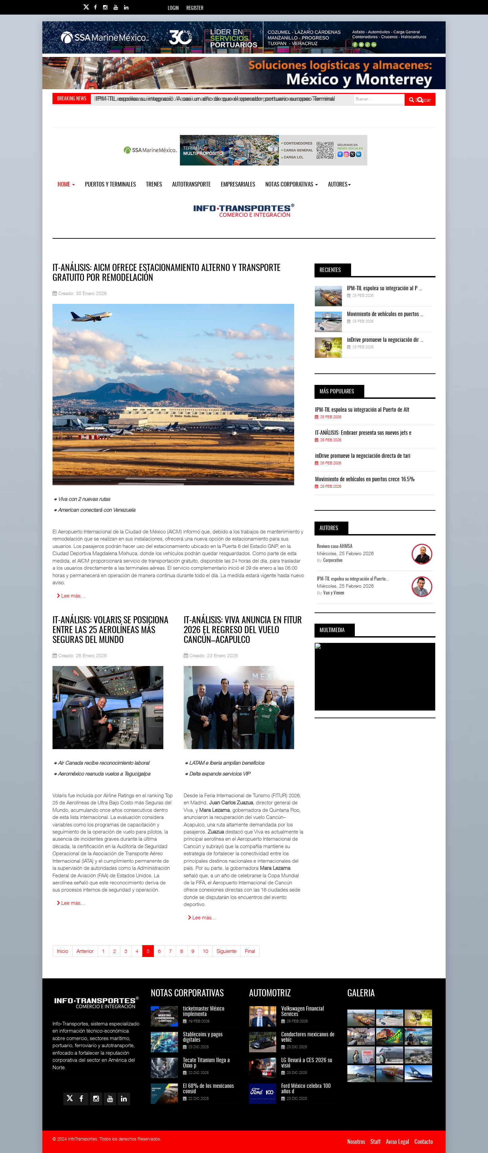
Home (66, 185)
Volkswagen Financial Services (302, 1011)
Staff (375, 1142)
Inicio (62, 951)
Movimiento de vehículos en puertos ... (385, 314)
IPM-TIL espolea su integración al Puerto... (353, 579)
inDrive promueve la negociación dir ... (385, 340)
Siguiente (227, 951)
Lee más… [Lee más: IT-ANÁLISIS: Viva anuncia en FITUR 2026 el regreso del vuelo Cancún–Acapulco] (202, 917)
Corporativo (333, 561)
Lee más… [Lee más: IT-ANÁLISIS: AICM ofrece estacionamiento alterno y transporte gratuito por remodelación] (71, 595)
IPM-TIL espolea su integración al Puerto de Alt (362, 410)
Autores (339, 185)
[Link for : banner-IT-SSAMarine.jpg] (244, 37)
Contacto (423, 1142)
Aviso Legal (397, 1142)
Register (194, 8)
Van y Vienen (333, 593)
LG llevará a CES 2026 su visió (306, 1063)
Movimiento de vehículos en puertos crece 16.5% (364, 479)
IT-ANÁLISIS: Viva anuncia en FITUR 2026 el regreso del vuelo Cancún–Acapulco (243, 630)
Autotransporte (191, 185)
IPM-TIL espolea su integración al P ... (384, 288)
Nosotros (356, 1142)
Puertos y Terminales (110, 185)
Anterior (85, 951)
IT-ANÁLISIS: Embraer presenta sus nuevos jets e (363, 433)
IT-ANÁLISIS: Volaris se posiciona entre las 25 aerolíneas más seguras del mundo (110, 630)
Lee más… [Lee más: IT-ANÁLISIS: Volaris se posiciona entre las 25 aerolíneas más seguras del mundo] (71, 903)
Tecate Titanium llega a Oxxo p (206, 1063)
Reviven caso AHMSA (334, 546)
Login (173, 8)
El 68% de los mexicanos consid (208, 1088)
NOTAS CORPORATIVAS (291, 185)
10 (205, 951)
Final (250, 951)
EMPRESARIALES (238, 185)
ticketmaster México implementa (203, 1011)
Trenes (154, 185)
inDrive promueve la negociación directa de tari (362, 456)
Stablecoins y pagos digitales (203, 1037)
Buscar (420, 100)
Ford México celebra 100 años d (306, 1088)
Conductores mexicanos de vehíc (307, 1037)
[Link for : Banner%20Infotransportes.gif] (244, 73)
